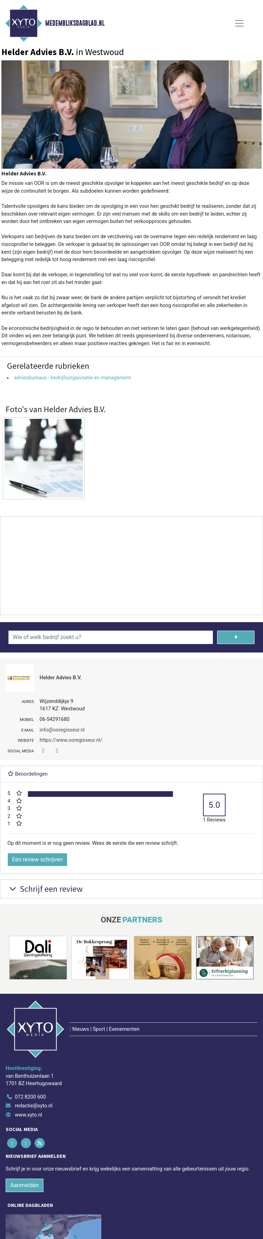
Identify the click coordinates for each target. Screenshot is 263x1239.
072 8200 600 (30, 1097)
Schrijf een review (45, 888)
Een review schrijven (37, 859)
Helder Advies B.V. (61, 678)
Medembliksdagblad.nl (74, 23)
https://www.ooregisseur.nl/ (71, 740)
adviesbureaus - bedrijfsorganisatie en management (72, 378)
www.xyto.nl (28, 1115)
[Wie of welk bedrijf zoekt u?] (110, 637)
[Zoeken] (236, 637)
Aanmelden (24, 1185)
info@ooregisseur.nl (62, 730)
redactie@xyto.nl (34, 1106)
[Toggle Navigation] (239, 23)
